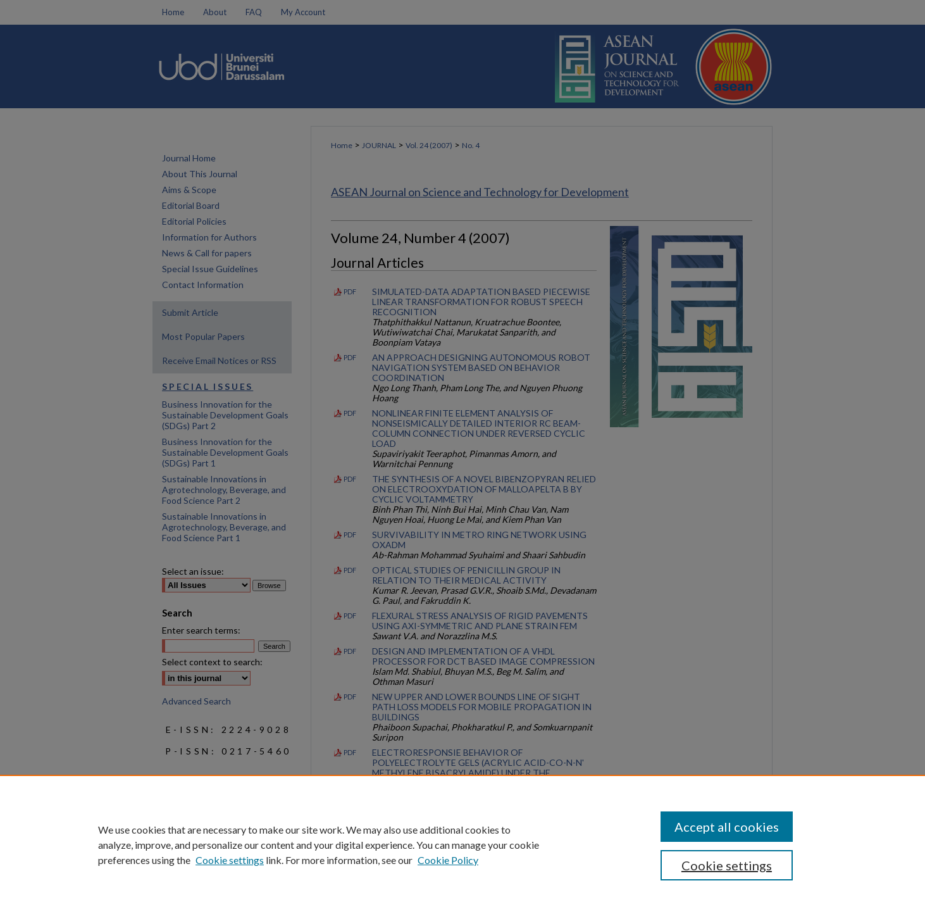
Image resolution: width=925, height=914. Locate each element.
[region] (462, 844)
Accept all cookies (726, 826)
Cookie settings (230, 860)
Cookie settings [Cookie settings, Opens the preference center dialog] (726, 865)
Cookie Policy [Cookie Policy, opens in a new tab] (448, 860)
